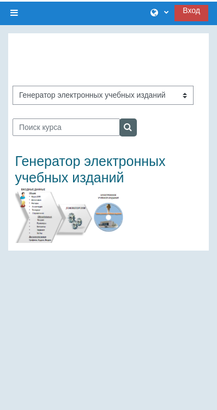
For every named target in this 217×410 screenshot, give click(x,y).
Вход (191, 10)
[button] (159, 13)
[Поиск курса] (66, 127)
